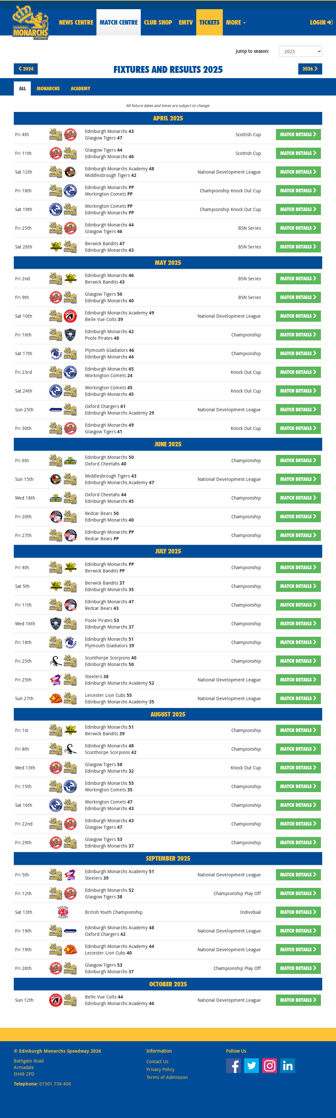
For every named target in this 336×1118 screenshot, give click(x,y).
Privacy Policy (160, 1069)
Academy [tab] (80, 88)
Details (298, 134)
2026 (310, 69)
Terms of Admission (167, 1077)
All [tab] (22, 88)
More (236, 22)
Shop (158, 22)
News (76, 22)
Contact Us (157, 1061)
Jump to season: (252, 51)
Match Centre (118, 22)
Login (321, 22)
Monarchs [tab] (48, 88)
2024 (25, 69)
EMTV (186, 22)
